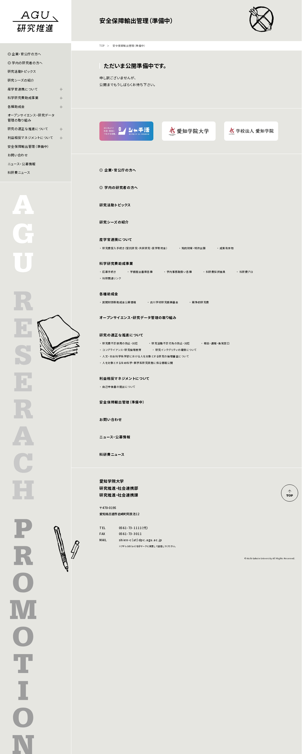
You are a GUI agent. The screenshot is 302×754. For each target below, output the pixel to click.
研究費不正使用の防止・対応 (120, 343)
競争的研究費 (200, 302)
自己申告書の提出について (118, 387)
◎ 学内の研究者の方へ (25, 62)
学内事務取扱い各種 (179, 272)
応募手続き (109, 272)
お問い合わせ (18, 155)
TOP (101, 46)
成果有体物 (227, 248)
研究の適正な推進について (28, 128)
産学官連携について (23, 89)
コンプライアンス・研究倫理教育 (121, 350)
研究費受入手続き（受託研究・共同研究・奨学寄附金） (135, 248)
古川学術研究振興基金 (164, 302)
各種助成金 (16, 106)
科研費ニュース (19, 172)
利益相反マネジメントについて (30, 137)
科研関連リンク (111, 278)
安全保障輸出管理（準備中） (29, 146)
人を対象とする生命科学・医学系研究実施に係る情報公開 (137, 363)
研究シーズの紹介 (21, 80)
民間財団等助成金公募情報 (119, 302)
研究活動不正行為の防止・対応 (171, 343)
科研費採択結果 (216, 272)
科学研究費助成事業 (23, 97)
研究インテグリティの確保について (176, 350)
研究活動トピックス (22, 71)
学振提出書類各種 (141, 272)
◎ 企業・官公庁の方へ (24, 53)
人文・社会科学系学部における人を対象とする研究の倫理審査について (145, 356)
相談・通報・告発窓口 (216, 343)
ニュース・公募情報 (22, 163)
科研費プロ (246, 272)
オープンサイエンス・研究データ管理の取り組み (31, 117)
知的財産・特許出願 (194, 248)
